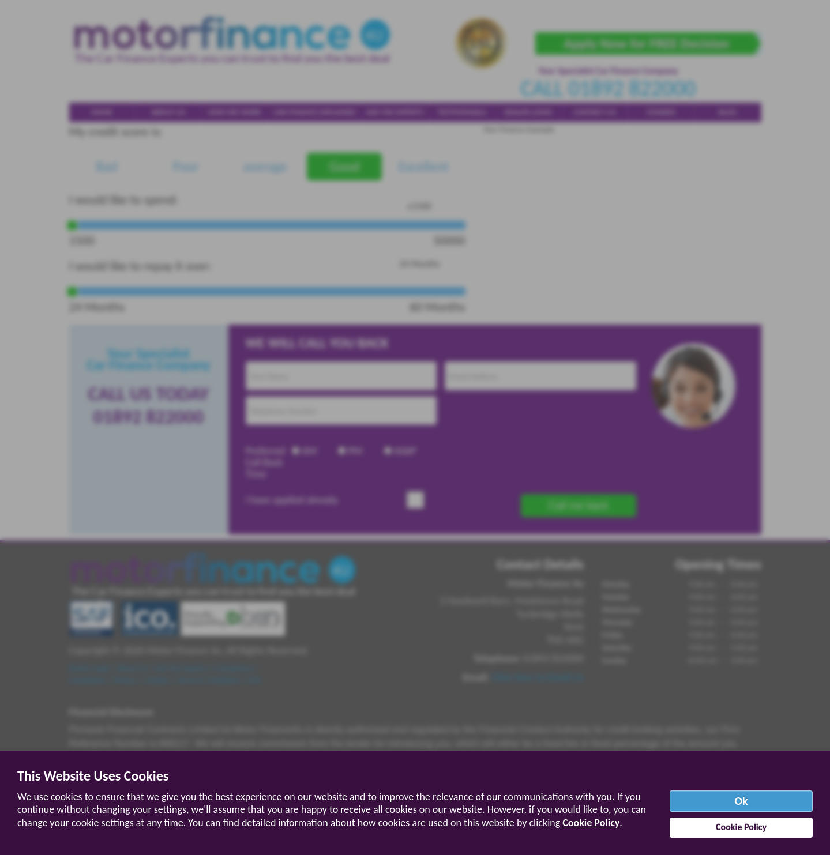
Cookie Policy (590, 822)
